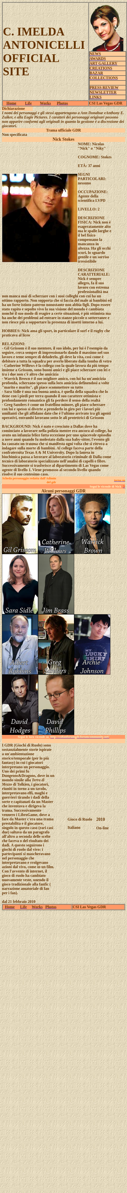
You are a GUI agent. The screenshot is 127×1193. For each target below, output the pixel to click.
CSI (93, 103)
